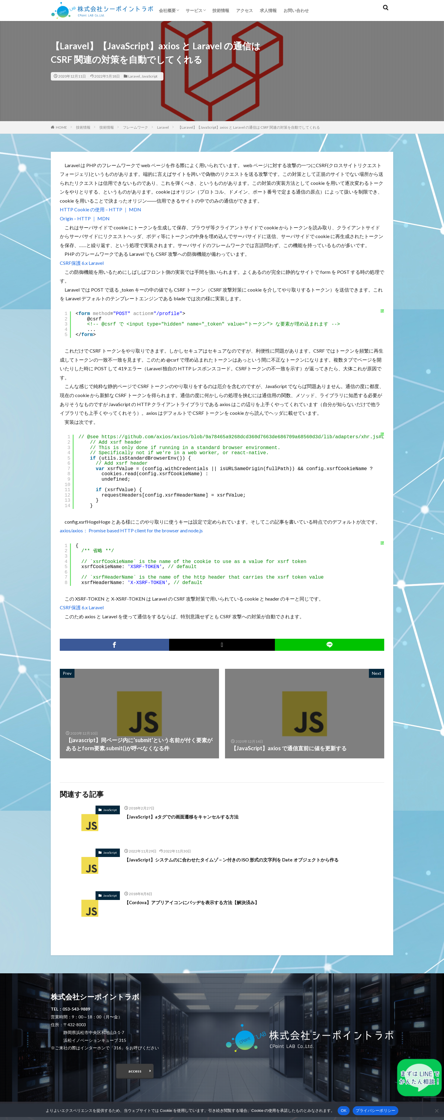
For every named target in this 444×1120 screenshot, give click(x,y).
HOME (61, 127)
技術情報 (220, 10)
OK (343, 1110)
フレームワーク (135, 127)
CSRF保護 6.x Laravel (82, 263)
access (134, 1072)
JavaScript (149, 76)
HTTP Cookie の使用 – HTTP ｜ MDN (100, 209)
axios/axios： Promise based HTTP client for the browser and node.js (131, 530)
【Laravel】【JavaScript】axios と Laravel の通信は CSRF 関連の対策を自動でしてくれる (249, 127)
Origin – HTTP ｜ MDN (85, 218)
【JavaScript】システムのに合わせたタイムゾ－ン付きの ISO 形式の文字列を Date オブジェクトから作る (252, 859)
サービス (194, 10)
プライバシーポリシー (376, 1110)
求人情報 (268, 10)
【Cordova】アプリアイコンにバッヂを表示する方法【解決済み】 (205, 902)
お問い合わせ (296, 10)
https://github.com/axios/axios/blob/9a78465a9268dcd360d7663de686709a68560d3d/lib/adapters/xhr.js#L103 (247, 437)
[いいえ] (436, 1111)
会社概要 (167, 10)
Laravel (134, 76)
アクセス (244, 10)
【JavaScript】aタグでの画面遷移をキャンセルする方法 (192, 816)
